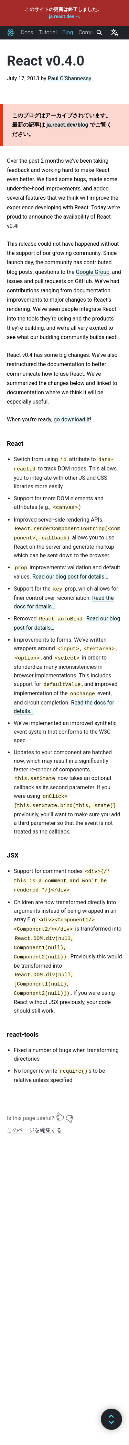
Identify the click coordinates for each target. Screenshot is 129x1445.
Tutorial (48, 32)
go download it (72, 419)
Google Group (93, 272)
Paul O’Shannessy (70, 78)
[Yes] (60, 1116)
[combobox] (98, 32)
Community (92, 32)
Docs (27, 32)
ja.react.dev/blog (67, 124)
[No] (69, 1116)
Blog (67, 32)
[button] (111, 1419)
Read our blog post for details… (70, 576)
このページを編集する (34, 1130)
